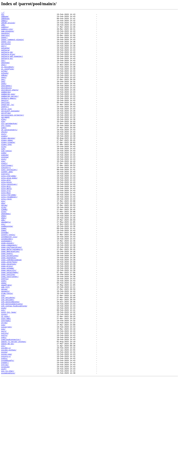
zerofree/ (6, 133)
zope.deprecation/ (10, 299)
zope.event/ (7, 302)
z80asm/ (5, 17)
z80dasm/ (5, 20)
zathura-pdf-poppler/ (12, 65)
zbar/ (4, 75)
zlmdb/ (4, 249)
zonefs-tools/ (8, 279)
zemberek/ (6, 108)
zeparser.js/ (7, 123)
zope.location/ (8, 314)
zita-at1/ (6, 214)
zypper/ (5, 433)
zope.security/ (8, 322)
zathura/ (5, 58)
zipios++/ (6, 199)
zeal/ (4, 90)
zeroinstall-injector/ (12, 136)
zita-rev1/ (6, 236)
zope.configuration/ (11, 294)
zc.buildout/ (7, 78)
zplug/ (4, 345)
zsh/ (3, 352)
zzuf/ (4, 440)
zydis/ (4, 428)
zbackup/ (5, 73)
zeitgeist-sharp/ (10, 105)
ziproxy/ (5, 206)
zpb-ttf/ (5, 342)
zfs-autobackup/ (9, 146)
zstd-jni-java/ (8, 372)
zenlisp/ (5, 121)
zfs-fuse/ (6, 148)
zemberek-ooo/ (8, 110)
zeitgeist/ (6, 103)
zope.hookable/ (8, 307)
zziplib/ (5, 438)
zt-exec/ (5, 377)
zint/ (4, 189)
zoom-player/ (7, 289)
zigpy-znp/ (6, 171)
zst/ (3, 370)
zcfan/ (4, 83)
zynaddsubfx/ (7, 430)
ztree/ (4, 385)
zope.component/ (9, 292)
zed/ (3, 95)
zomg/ (4, 274)
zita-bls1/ (6, 216)
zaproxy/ (5, 40)
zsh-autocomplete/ (10, 360)
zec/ (3, 93)
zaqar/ (4, 43)
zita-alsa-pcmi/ (9, 211)
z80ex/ (4, 22)
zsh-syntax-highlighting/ (14, 365)
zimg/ (4, 181)
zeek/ (4, 98)
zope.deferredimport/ (12, 297)
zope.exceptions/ (10, 304)
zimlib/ (5, 183)
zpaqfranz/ (6, 340)
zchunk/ (5, 85)
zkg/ (3, 241)
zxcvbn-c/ (6, 415)
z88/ (3, 27)
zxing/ (4, 420)
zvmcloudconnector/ (11, 405)
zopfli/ (5, 332)
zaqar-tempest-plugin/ (12, 45)
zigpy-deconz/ (8, 163)
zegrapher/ (6, 100)
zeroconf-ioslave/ (10, 131)
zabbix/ (5, 30)
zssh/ (4, 367)
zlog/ (4, 251)
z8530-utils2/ (8, 25)
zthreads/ (6, 382)
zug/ (3, 387)
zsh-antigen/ (7, 357)
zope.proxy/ (7, 317)
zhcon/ (4, 156)
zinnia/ (5, 186)
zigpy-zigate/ (8, 168)
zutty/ (4, 400)
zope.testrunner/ (10, 329)
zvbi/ (4, 402)
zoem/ (4, 272)
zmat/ (4, 259)
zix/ (3, 239)
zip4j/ (4, 194)
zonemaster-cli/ (9, 282)
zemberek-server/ (10, 113)
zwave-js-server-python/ (13, 408)
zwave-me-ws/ (7, 410)
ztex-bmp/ (6, 380)
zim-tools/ (6, 178)
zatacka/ (5, 55)
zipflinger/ (7, 196)
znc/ (3, 267)
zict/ (4, 158)
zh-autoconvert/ (9, 153)
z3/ (2, 15)
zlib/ (4, 246)
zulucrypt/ (6, 390)
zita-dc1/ (6, 221)
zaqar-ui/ (6, 48)
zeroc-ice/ (6, 128)
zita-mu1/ (6, 229)
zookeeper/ (6, 287)
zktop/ (4, 244)
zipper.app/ (7, 204)
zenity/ (5, 118)
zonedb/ (5, 277)
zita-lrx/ (6, 226)
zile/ (4, 173)
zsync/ (4, 375)
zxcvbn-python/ (8, 418)
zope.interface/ (9, 312)
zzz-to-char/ (7, 443)
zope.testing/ (8, 327)
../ (2, 12)
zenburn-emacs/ (8, 116)
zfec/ (4, 141)
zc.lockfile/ (7, 80)
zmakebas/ (6, 254)
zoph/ (4, 335)
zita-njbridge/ (8, 231)
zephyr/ (5, 126)
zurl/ (4, 395)
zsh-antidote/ (8, 355)
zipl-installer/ (9, 201)
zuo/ (3, 392)
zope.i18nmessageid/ (11, 309)
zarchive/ (6, 50)
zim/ (3, 176)
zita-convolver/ (9, 219)
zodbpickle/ (7, 269)
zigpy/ (4, 161)
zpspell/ (5, 347)
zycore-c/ (6, 425)
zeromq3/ (5, 138)
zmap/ (4, 256)
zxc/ (3, 413)
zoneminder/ (7, 284)
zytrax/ (5, 435)
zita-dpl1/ (6, 224)
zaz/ (3, 70)
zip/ (3, 191)
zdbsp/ (4, 88)
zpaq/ (4, 337)
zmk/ (3, 262)
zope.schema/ (7, 319)
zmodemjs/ (6, 264)
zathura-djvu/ (8, 63)
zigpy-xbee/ (7, 166)
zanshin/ (5, 37)
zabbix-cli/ (7, 32)
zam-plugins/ (7, 35)
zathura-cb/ (7, 60)
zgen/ (4, 151)
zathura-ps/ (7, 68)
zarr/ (4, 53)
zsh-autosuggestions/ (12, 362)
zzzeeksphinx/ (8, 445)
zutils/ (5, 397)
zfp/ (3, 143)
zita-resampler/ (9, 234)
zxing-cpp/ (6, 423)
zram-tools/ (7, 350)
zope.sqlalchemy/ (10, 324)
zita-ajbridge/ (8, 209)
